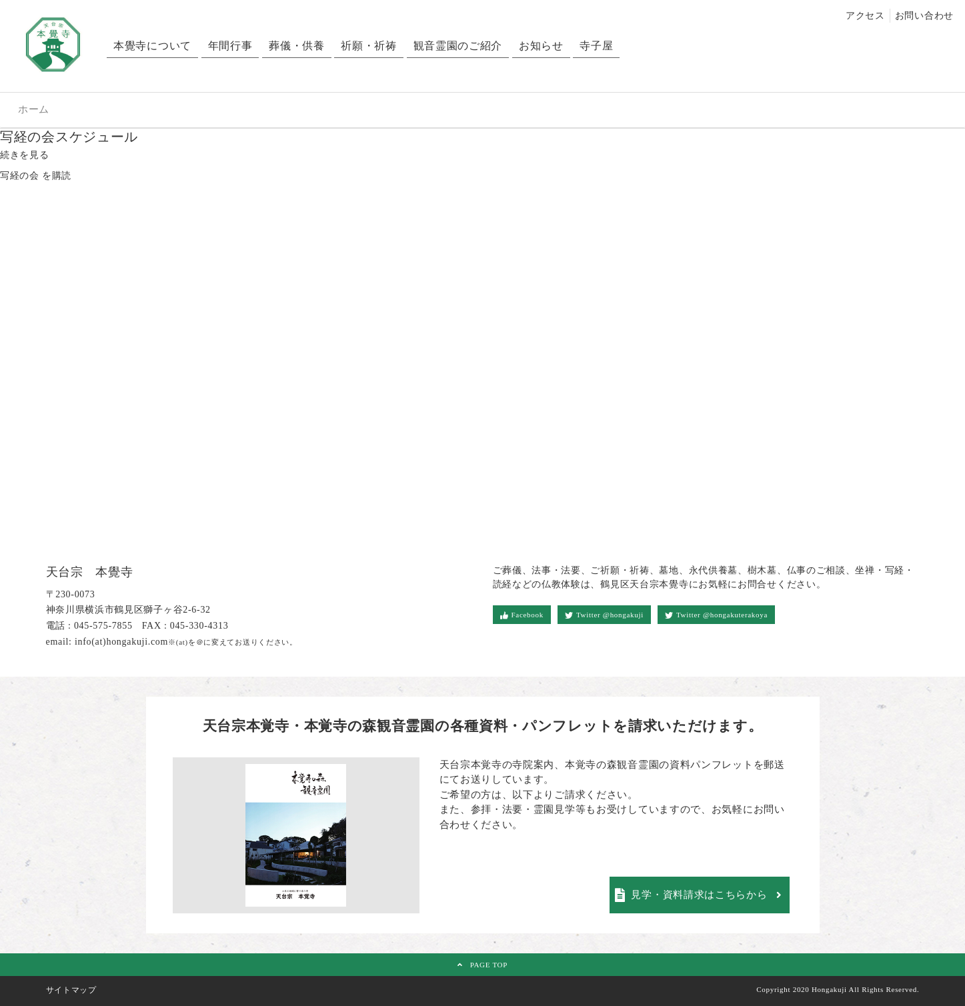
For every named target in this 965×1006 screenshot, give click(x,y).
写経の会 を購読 (35, 176)
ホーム (33, 109)
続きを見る (24, 155)
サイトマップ (71, 990)
